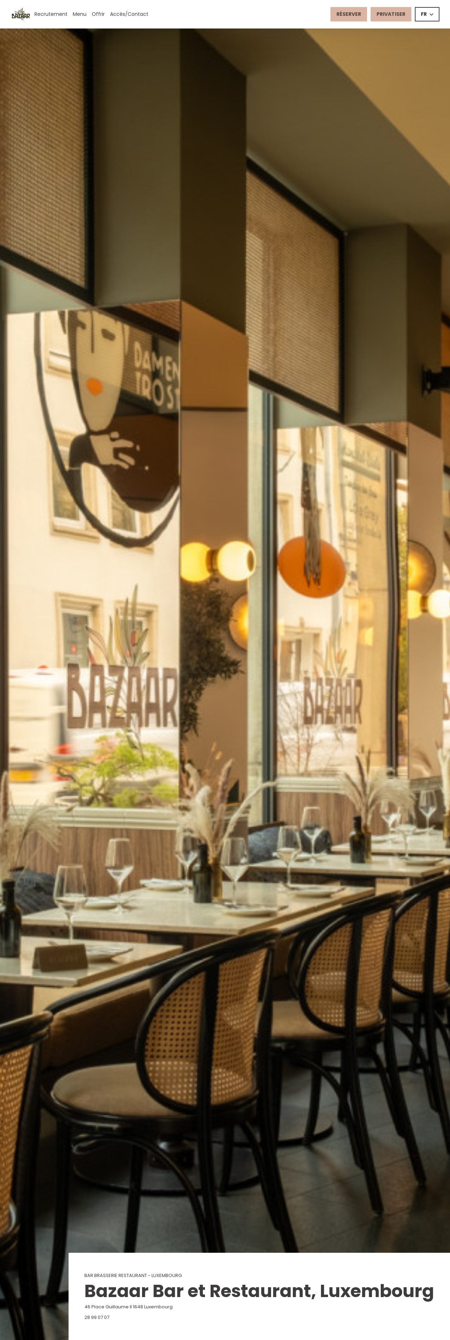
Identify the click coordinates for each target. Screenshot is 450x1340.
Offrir (98, 14)
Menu (79, 14)
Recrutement (51, 14)
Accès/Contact (129, 14)
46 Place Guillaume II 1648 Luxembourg (163, 1306)
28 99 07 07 (96, 1317)
